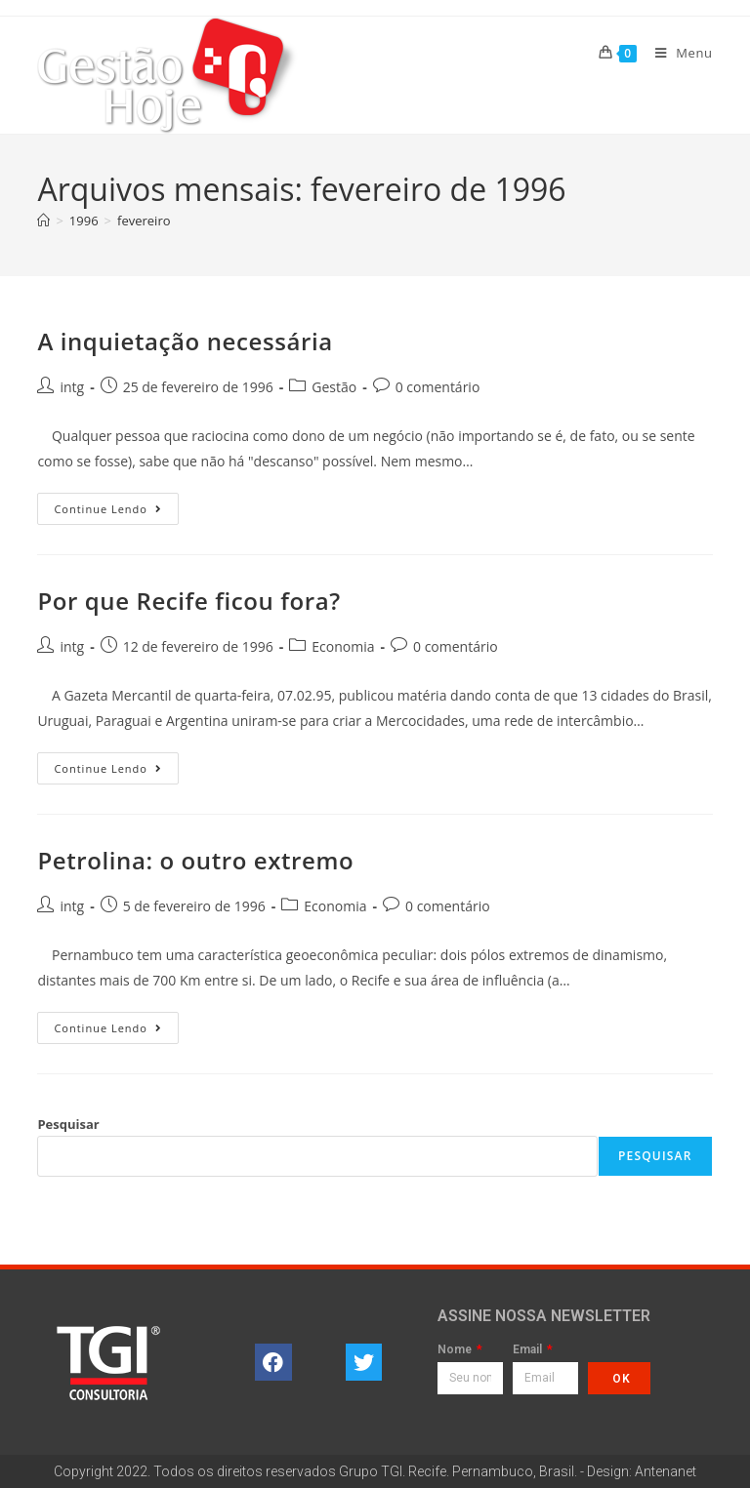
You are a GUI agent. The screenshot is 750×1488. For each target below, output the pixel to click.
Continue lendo (116, 504)
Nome (456, 1350)
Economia (343, 646)
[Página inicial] (43, 220)
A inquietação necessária (184, 341)
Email (529, 1350)
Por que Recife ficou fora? (188, 600)
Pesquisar (68, 1124)
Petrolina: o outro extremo (195, 860)
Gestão (334, 387)
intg (72, 387)
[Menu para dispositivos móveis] (677, 52)
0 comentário (438, 387)
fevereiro (144, 220)
